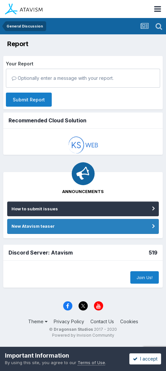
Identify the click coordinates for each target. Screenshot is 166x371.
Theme (37, 321)
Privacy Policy (69, 321)
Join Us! (145, 277)
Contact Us (102, 321)
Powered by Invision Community (83, 335)
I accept (145, 359)
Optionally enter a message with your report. (63, 78)
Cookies (129, 321)
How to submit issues (34, 208)
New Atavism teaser (33, 226)
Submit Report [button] (29, 99)
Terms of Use (91, 362)
